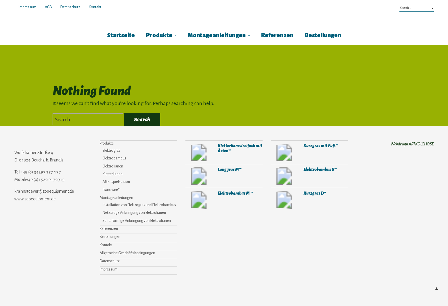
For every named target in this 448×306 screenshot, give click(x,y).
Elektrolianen (113, 166)
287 (198, 152)
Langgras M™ (229, 169)
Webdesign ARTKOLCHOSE (412, 144)
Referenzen (277, 35)
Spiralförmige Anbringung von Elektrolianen (137, 221)
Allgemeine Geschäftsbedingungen (127, 253)
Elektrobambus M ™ (234, 193)
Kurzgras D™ (314, 193)
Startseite (121, 35)
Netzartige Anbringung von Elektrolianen (134, 213)
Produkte (159, 35)
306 (284, 200)
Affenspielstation (116, 182)
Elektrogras (111, 151)
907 (284, 152)
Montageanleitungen (217, 35)
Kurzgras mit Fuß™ (319, 145)
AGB (48, 7)
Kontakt (95, 7)
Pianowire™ (111, 190)
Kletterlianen (113, 174)
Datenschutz (70, 7)
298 (198, 176)
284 (198, 200)
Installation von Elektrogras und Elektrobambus (139, 205)
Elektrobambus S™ (319, 169)
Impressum (27, 7)
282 (284, 176)
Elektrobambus (114, 158)
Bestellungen (323, 35)
